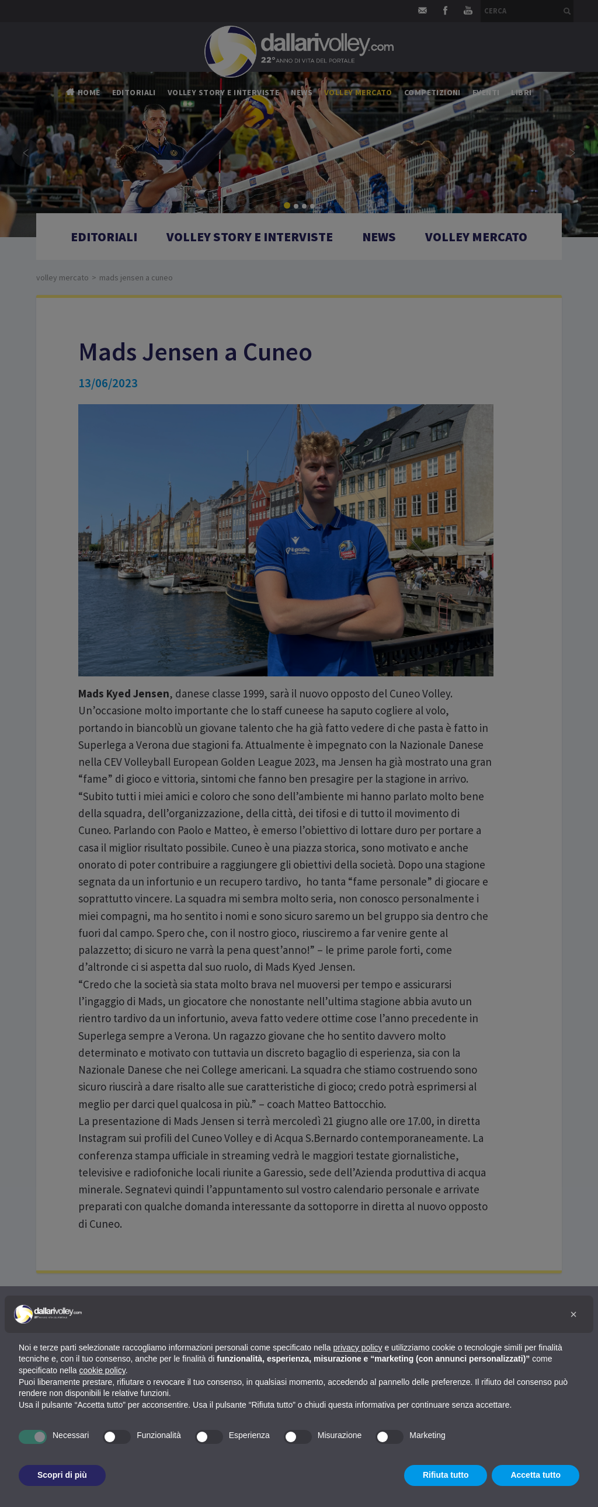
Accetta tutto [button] (535, 1475)
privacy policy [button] (358, 1347)
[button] (573, 1314)
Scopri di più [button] (62, 1475)
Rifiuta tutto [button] (446, 1475)
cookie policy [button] (102, 1370)
